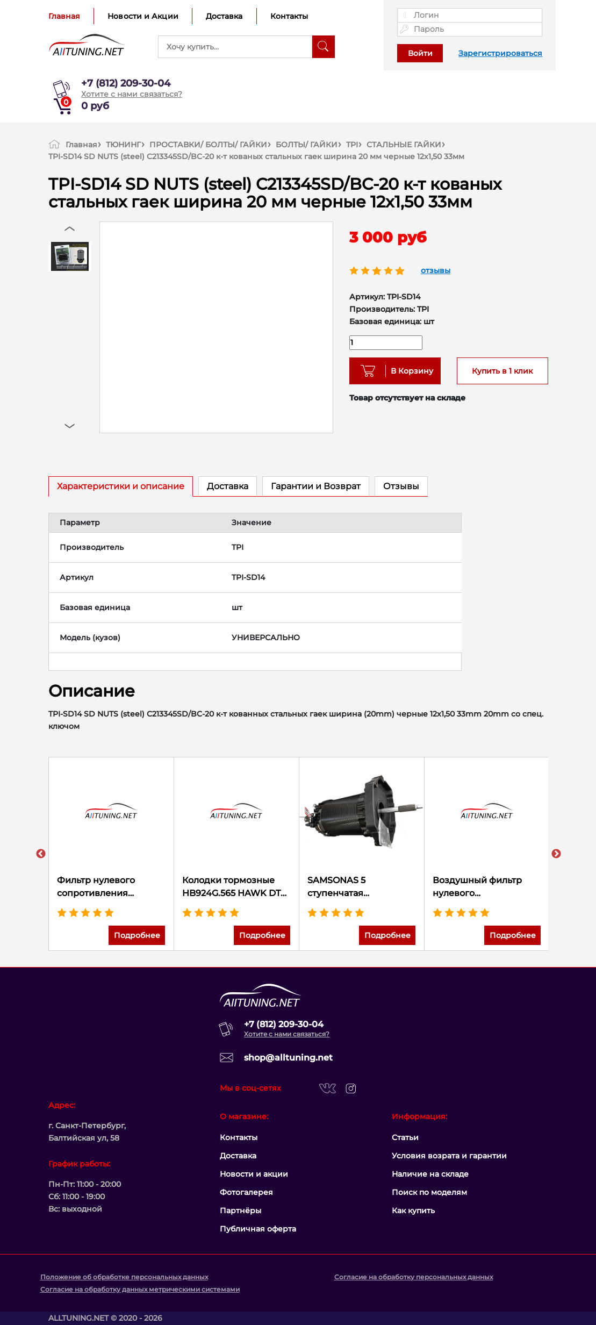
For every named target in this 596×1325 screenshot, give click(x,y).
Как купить (413, 1210)
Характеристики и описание (120, 486)
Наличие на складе (430, 1174)
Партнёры (240, 1210)
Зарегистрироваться (500, 53)
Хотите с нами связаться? (131, 94)
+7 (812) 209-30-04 (125, 83)
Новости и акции (254, 1174)
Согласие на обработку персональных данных (413, 1277)
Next (556, 854)
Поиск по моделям (429, 1192)
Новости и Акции (142, 16)
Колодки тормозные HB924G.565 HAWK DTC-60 (236, 887)
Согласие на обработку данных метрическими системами (140, 1289)
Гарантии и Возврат (316, 486)
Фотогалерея (246, 1192)
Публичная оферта (258, 1229)
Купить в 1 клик (502, 371)
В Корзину (408, 371)
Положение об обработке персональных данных (124, 1277)
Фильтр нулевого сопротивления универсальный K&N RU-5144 (103, 887)
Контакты (289, 16)
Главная (64, 16)
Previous (40, 854)
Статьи (405, 1137)
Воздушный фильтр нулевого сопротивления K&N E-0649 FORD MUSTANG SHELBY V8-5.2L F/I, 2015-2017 (487, 887)
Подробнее (137, 935)
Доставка (224, 16)
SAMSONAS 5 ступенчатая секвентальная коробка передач (361, 887)
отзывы (435, 270)
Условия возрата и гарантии (449, 1156)
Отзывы (401, 486)
